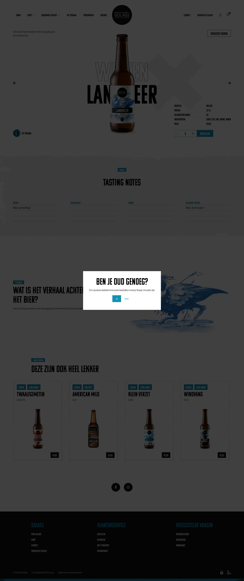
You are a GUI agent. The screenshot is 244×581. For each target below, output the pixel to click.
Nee (126, 298)
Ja (116, 298)
